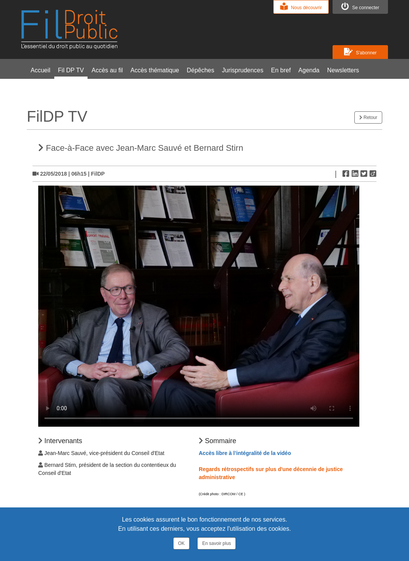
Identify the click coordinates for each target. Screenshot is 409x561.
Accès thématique (154, 70)
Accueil (40, 70)
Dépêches (200, 70)
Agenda (309, 70)
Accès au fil (107, 70)
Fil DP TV (71, 70)
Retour (368, 117)
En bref (281, 70)
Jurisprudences (243, 70)
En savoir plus (216, 543)
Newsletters (343, 70)
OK (181, 543)
